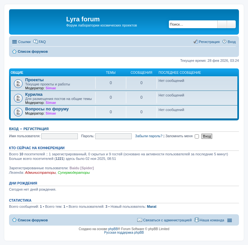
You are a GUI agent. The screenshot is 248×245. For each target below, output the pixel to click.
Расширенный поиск (231, 24)
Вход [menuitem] (232, 42)
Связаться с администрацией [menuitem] (167, 220)
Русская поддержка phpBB (124, 232)
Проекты (34, 79)
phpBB (113, 229)
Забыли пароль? (148, 136)
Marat (151, 206)
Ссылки (24, 42)
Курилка (34, 94)
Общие (17, 72)
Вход (13, 129)
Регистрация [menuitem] (209, 42)
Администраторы (40, 172)
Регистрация (36, 129)
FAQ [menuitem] (42, 42)
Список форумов (33, 220)
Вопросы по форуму (47, 108)
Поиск (222, 24)
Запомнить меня (182, 136)
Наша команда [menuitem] (212, 220)
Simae (51, 88)
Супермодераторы (74, 172)
